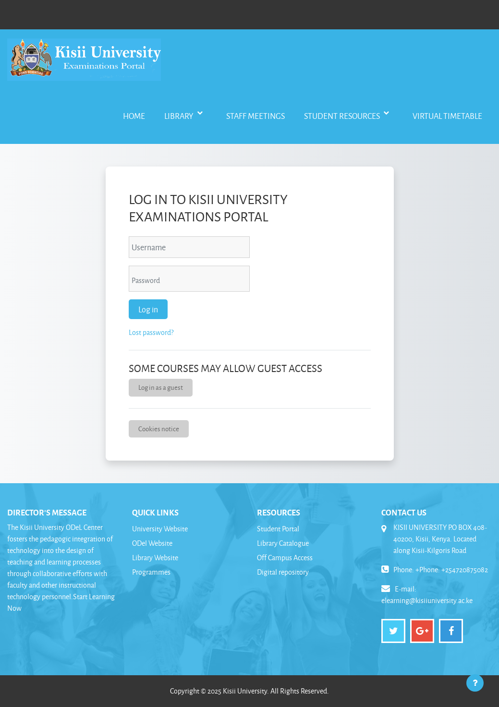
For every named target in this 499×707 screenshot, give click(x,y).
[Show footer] (475, 683)
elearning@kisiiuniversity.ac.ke (427, 600)
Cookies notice (158, 428)
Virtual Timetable (447, 115)
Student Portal (278, 529)
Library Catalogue (283, 543)
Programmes (151, 572)
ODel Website (152, 543)
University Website (160, 529)
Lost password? (151, 332)
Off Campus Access (285, 558)
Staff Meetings (255, 115)
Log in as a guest (160, 387)
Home (134, 115)
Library (179, 115)
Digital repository (283, 572)
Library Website (155, 558)
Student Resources (342, 115)
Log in (148, 309)
